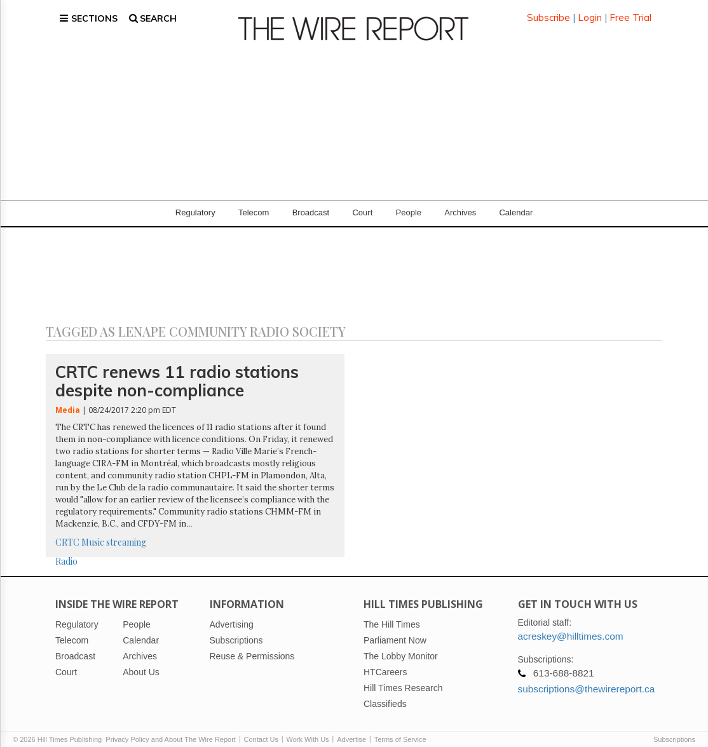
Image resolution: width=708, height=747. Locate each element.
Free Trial (630, 12)
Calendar (516, 203)
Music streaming (113, 532)
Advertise (351, 729)
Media (67, 400)
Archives (460, 203)
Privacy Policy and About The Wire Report (171, 729)
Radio (66, 551)
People (408, 203)
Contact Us (261, 729)
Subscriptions (674, 729)
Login (590, 12)
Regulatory (195, 203)
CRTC (67, 532)
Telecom (253, 203)
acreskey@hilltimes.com (570, 626)
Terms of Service (400, 729)
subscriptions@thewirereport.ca (586, 678)
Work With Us (308, 729)
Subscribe (548, 12)
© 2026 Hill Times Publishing (59, 729)
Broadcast (311, 203)
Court (362, 203)
